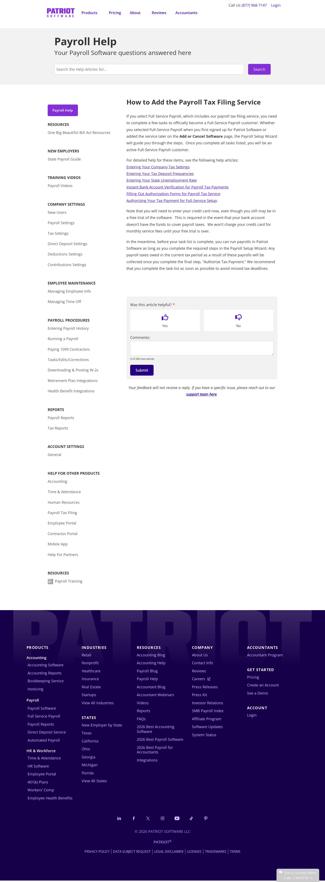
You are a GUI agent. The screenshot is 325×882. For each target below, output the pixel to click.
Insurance (90, 680)
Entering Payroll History (68, 329)
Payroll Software (42, 709)
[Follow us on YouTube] (177, 819)
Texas (87, 733)
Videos (143, 703)
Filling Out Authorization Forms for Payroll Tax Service (173, 193)
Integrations (147, 761)
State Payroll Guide (64, 160)
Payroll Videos (60, 186)
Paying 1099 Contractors (69, 350)
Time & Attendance (64, 492)
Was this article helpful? (152, 304)
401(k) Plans (38, 783)
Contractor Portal (63, 534)
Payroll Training (69, 582)
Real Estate (91, 687)
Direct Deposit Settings (67, 244)
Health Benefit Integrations (71, 392)
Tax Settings (58, 234)
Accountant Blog (151, 687)
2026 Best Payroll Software (160, 740)
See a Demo (257, 694)
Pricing (115, 12)
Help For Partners (63, 555)
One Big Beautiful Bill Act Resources (79, 133)
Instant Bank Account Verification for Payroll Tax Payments (177, 187)
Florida (88, 773)
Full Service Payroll (44, 717)
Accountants (186, 12)
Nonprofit (90, 664)
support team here (201, 394)
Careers (198, 680)
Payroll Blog (147, 671)
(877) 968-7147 (254, 5)
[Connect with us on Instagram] (162, 819)
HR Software (38, 767)
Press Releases (205, 687)
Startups (89, 695)
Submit (142, 370)
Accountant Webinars (155, 695)
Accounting (57, 482)
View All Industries (98, 703)
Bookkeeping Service (46, 681)
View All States (94, 781)
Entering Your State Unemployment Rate (161, 180)
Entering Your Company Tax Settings (158, 166)
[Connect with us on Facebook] (132, 819)
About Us (200, 655)
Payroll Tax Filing (62, 513)
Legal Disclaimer (168, 853)
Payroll (33, 701)
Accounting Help (151, 664)
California (90, 742)
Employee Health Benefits (50, 799)
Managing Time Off (64, 302)
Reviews (159, 12)
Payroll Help (64, 110)
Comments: (140, 337)
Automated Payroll (44, 741)
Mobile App (58, 545)
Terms (235, 853)
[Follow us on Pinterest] (208, 819)
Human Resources (64, 503)
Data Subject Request (132, 853)
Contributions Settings (67, 265)
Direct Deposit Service (47, 733)
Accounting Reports (45, 674)
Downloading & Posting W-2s (73, 371)
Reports (143, 711)
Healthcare (91, 671)
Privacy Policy (97, 853)
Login (276, 5)
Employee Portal (62, 524)
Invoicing (35, 689)
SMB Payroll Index (207, 711)
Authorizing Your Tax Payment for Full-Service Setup (171, 200)
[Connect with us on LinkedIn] (117, 819)
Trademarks (215, 853)
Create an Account (263, 686)
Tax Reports (58, 429)
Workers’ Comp (41, 791)
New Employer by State (102, 726)
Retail (86, 655)
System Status (204, 735)
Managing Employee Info (69, 292)
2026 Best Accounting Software (155, 730)
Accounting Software (45, 665)
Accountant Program (265, 655)
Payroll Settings (61, 223)
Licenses (194, 853)
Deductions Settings (65, 255)
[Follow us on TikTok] (193, 819)
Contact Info (202, 664)
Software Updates (207, 727)
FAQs (141, 719)
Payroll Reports (61, 418)
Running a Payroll (63, 339)
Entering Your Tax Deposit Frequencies (160, 173)
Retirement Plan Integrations (73, 381)
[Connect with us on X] (147, 819)
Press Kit (199, 695)
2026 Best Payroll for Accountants (155, 751)
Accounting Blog (151, 655)
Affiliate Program (206, 719)
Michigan (90, 765)
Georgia (88, 757)
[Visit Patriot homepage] (60, 12)
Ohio (86, 749)
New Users (57, 213)
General (54, 455)
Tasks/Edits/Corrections (68, 360)
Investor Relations (207, 703)
